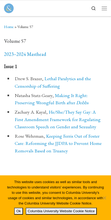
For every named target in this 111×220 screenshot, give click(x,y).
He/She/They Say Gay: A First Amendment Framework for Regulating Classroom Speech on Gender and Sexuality (58, 119)
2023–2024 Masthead (25, 54)
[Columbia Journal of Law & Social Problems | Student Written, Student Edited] (9, 7)
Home (9, 26)
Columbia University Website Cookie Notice (61, 211)
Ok (18, 211)
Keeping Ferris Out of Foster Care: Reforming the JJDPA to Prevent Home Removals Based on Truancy (58, 143)
